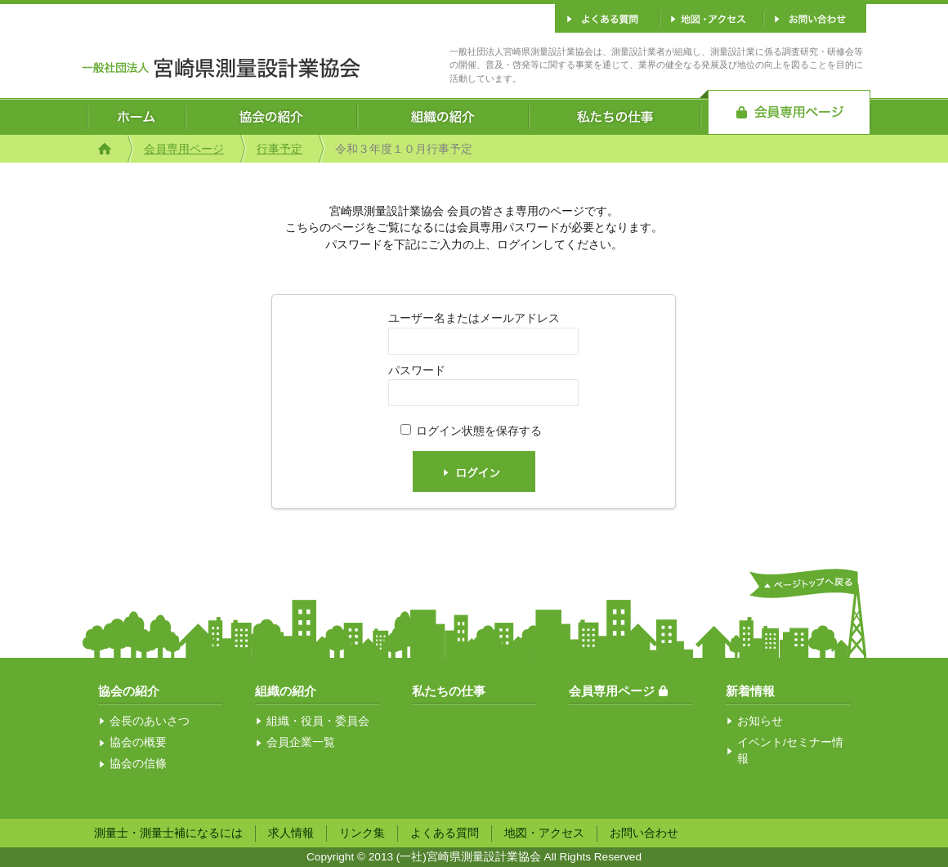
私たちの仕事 (448, 691)
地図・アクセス (544, 833)
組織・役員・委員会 (317, 721)
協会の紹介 (128, 691)
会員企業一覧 (300, 742)
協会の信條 (138, 764)
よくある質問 (444, 833)
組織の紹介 (285, 691)
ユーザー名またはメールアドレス (474, 318)
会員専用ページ (184, 149)
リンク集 (362, 833)
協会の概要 (138, 742)
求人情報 (291, 833)
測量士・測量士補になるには (168, 833)
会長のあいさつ (150, 721)
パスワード (416, 370)
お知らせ (760, 721)
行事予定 (279, 149)
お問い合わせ (644, 833)
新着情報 (750, 691)
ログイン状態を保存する (479, 431)
